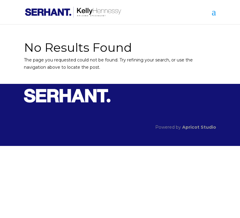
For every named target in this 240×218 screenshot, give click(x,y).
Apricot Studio (199, 127)
